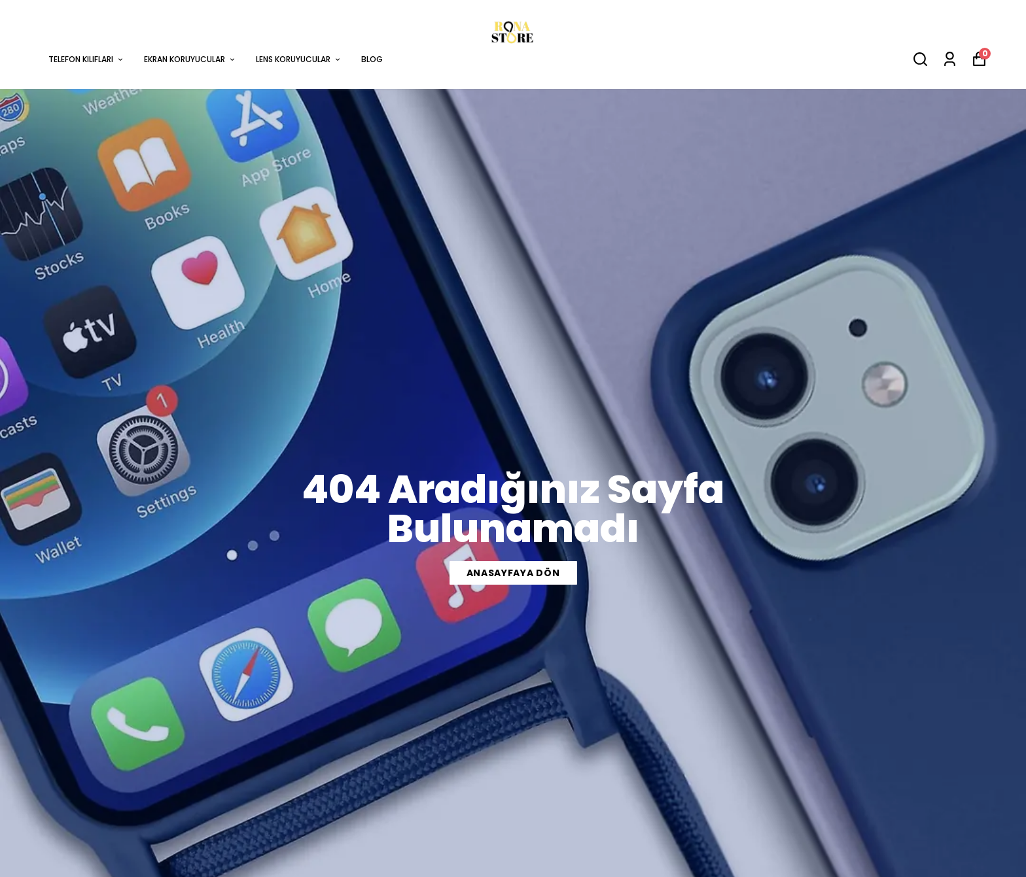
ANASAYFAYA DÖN (513, 572)
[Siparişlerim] (950, 59)
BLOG (372, 59)
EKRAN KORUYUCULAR (190, 59)
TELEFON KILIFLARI (86, 59)
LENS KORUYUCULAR (299, 59)
